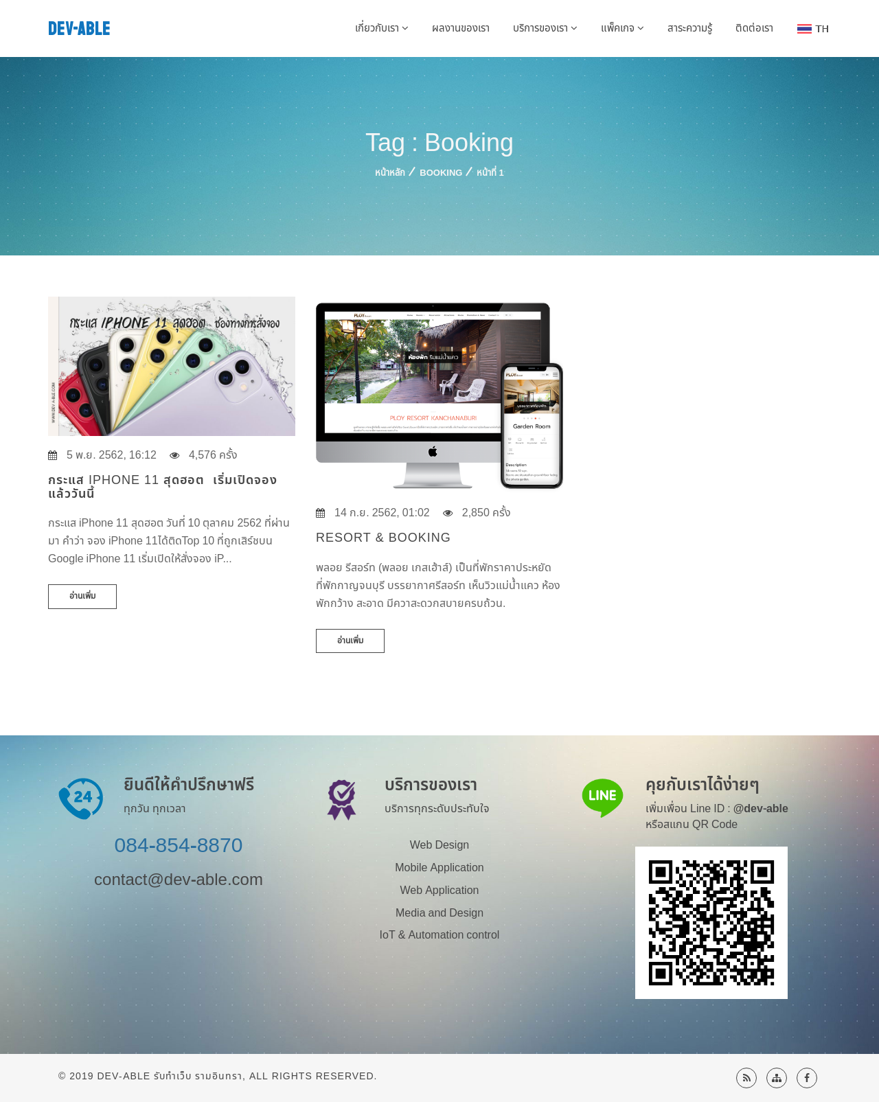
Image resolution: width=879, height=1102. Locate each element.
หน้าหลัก (390, 173)
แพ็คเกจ (622, 28)
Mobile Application (439, 868)
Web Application (439, 890)
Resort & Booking (383, 538)
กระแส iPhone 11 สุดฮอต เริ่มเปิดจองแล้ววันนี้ (162, 487)
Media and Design (439, 913)
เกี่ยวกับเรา (382, 28)
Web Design (439, 845)
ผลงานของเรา (461, 28)
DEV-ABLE (79, 29)
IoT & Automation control (440, 935)
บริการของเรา (545, 28)
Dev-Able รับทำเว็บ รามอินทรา (169, 1076)
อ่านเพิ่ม (82, 596)
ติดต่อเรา (754, 28)
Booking (441, 173)
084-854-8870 (179, 846)
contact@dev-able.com (178, 880)
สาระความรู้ (689, 28)
